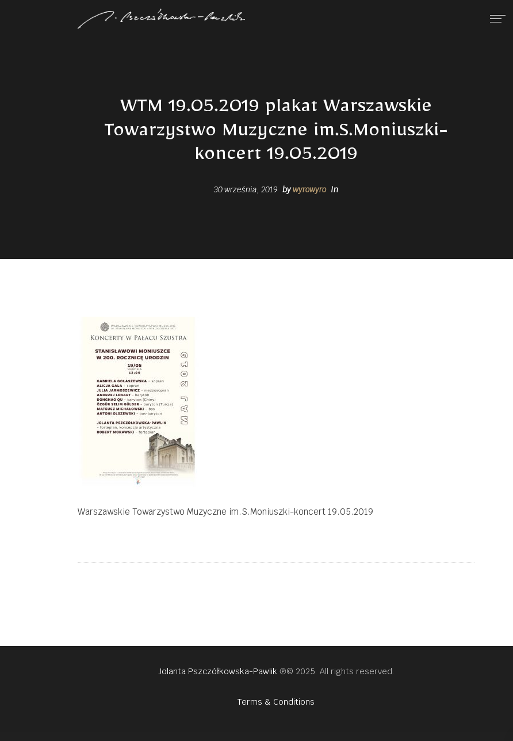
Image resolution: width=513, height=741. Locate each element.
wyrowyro (309, 189)
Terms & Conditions (276, 702)
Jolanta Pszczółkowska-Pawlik (217, 671)
